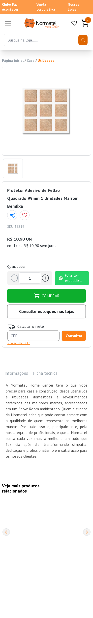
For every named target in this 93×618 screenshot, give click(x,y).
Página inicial (13, 60)
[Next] (87, 532)
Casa (30, 60)
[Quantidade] (29, 278)
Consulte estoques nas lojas (46, 311)
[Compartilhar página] (12, 215)
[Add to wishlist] (25, 215)
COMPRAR (47, 296)
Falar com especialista (70, 278)
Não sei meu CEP (18, 343)
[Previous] (6, 532)
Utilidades (46, 60)
